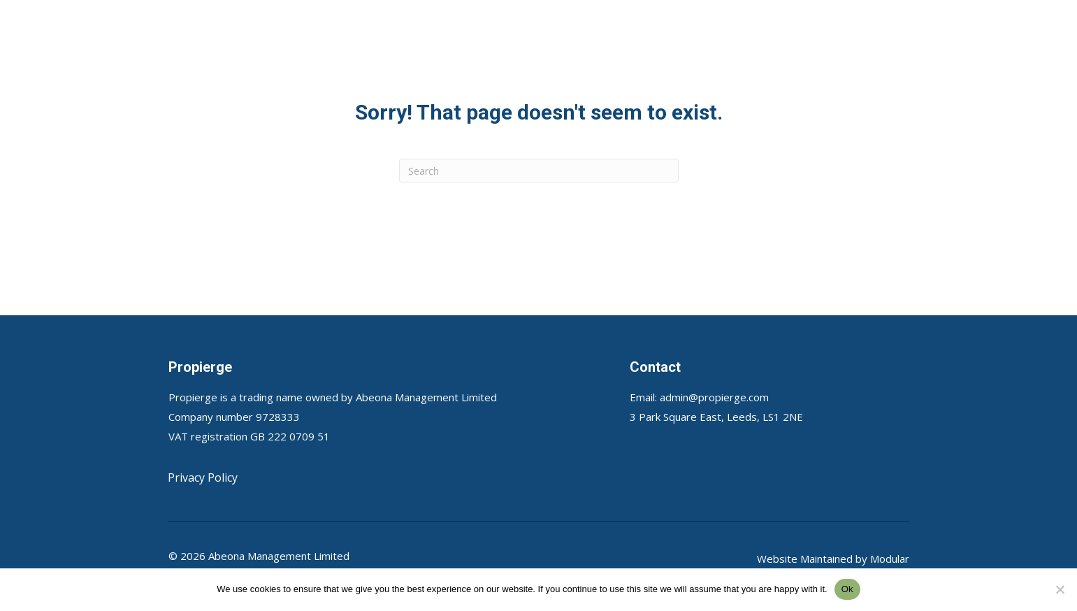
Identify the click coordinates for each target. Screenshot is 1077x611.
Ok (847, 589)
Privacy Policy (203, 477)
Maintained (826, 559)
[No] (1060, 589)
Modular (889, 559)
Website (778, 559)
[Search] (539, 170)
